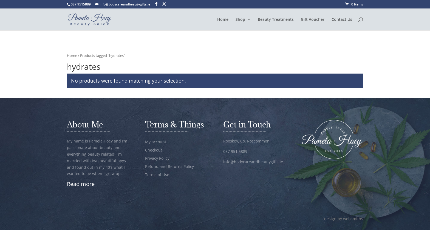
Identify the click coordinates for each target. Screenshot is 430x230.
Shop (240, 20)
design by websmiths (343, 218)
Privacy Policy (157, 158)
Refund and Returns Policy (169, 167)
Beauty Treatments (276, 20)
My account (155, 142)
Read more (81, 184)
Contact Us (342, 20)
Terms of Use (157, 175)
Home (222, 20)
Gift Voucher (312, 20)
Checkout (153, 150)
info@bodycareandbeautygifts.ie (253, 161)
